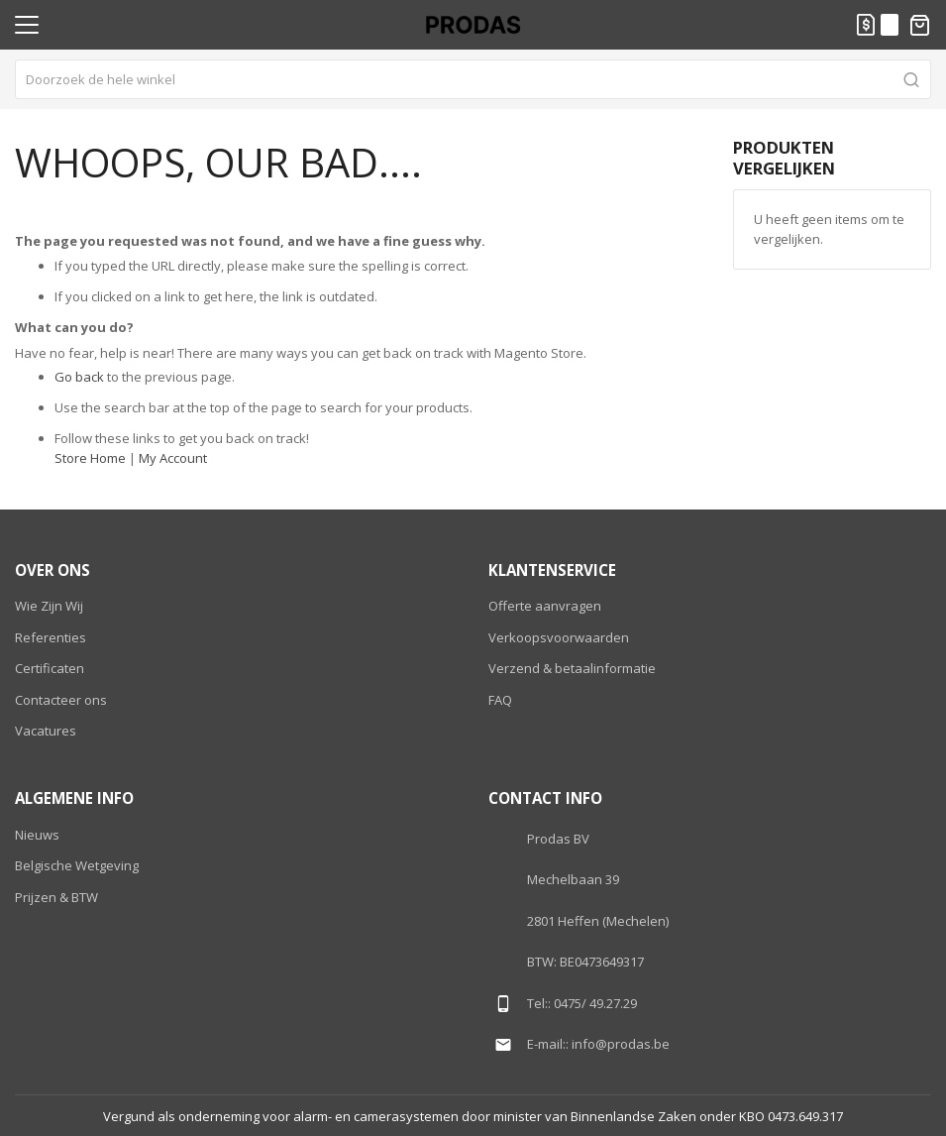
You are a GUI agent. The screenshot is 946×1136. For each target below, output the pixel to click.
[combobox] (473, 79)
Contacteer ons (61, 700)
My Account (173, 458)
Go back (79, 377)
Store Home (90, 458)
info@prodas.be (621, 1044)
